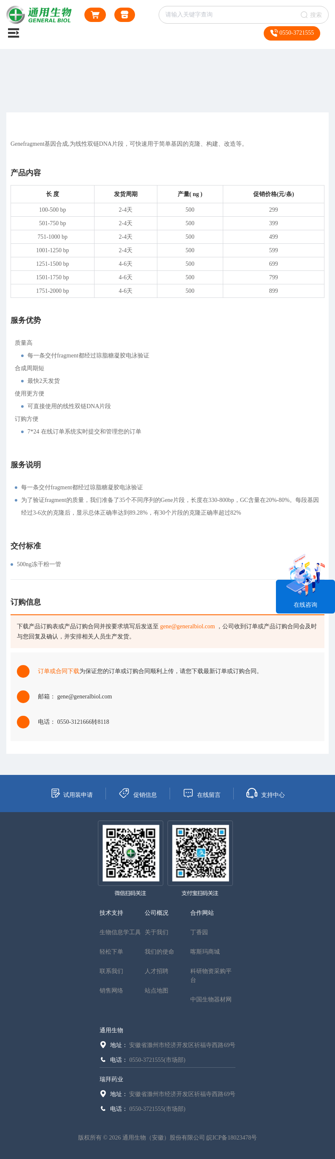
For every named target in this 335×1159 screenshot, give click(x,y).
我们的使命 (159, 952)
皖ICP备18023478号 (231, 1137)
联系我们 (111, 971)
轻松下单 (111, 952)
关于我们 (156, 932)
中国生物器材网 (211, 999)
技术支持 (111, 913)
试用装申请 (71, 793)
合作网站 (202, 913)
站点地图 (156, 990)
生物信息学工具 (120, 932)
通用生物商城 (125, 16)
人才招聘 (156, 971)
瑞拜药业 (111, 1079)
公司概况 (156, 913)
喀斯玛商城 (205, 952)
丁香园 (199, 932)
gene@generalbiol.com (187, 626)
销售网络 (111, 990)
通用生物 (111, 1030)
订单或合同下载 (58, 671)
